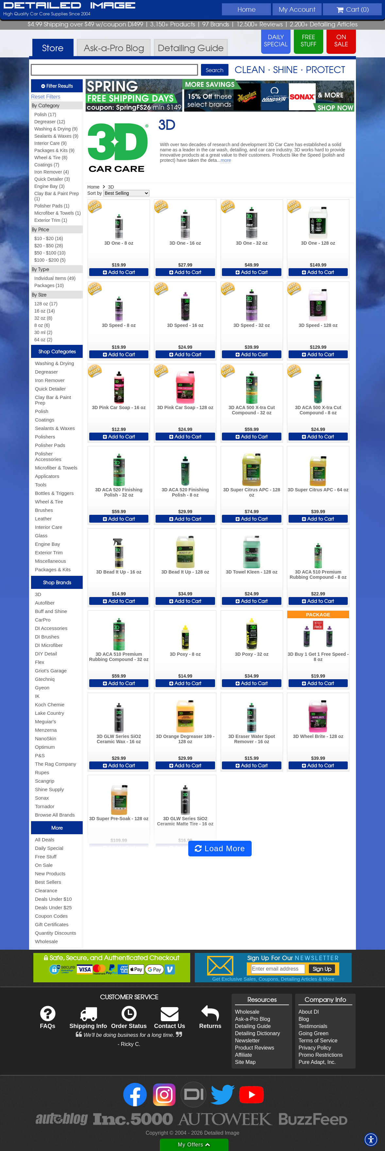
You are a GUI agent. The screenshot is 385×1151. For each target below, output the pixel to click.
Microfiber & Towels (56, 467)
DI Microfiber (49, 645)
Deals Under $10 (53, 899)
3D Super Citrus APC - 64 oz (318, 489)
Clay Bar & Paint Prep (53, 400)
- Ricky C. (129, 1044)
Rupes (42, 772)
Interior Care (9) (50, 143)
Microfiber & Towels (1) (57, 213)
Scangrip (44, 781)
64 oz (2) (43, 339)
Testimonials (312, 1026)
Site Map (245, 1062)
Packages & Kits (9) (54, 150)
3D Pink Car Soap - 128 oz (185, 407)
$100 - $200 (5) (50, 260)
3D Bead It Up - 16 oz (118, 572)
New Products (50, 873)
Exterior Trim (49, 552)
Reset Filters (45, 97)
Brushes (44, 510)
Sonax (42, 798)
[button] (371, 1139)
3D (38, 594)
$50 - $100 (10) (50, 252)
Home (247, 9)
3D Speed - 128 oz (318, 325)
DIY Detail (46, 653)
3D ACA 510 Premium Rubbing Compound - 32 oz (119, 657)
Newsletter (247, 1040)
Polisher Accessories (48, 456)
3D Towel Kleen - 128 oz (251, 572)
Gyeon (42, 687)
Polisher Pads (50, 445)
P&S (40, 755)
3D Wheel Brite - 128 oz (318, 736)
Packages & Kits (53, 569)
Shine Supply (49, 789)
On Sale (44, 865)
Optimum (45, 747)
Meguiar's (45, 721)
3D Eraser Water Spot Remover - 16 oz (251, 739)
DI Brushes (47, 636)
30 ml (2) (43, 332)
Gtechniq (45, 679)
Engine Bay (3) (49, 186)
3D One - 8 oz (118, 243)
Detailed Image (69, 6)
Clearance (46, 890)
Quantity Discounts (55, 933)
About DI (308, 1012)
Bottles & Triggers (54, 493)
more (226, 160)
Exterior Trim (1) (50, 220)
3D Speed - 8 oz (119, 325)
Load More (220, 848)
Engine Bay (47, 544)
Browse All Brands (55, 815)
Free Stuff (46, 856)
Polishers (45, 436)
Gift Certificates (52, 924)
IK (37, 696)
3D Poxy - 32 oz (252, 654)
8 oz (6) (42, 325)
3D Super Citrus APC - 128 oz (251, 492)
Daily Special (49, 848)
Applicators (47, 476)
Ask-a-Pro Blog (252, 1019)
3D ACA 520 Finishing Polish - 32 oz (118, 492)
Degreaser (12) (49, 121)
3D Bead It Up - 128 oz (185, 572)
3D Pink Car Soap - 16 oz (118, 407)
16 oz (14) (44, 311)
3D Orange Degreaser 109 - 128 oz (185, 739)
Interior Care (48, 527)
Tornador (44, 806)
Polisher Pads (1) (51, 205)
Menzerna (46, 730)
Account (297, 9)
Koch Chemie (49, 704)
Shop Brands (57, 582)
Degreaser (46, 372)
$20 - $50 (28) (48, 245)
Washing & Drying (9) (56, 128)
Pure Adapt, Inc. (317, 1062)
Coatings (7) (46, 164)
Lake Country (49, 713)
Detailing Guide (253, 1026)
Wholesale (46, 941)
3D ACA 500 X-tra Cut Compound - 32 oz (251, 410)
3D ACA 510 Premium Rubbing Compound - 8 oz (318, 574)
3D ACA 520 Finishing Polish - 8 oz (185, 492)
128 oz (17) (46, 303)
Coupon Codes (51, 916)
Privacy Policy (314, 1048)
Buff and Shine (51, 611)
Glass (41, 535)
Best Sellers (48, 882)
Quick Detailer (50, 388)
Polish (41, 411)
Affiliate (243, 1055)
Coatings (44, 419)
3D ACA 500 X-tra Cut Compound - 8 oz (318, 410)
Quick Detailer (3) (52, 179)
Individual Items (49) (54, 278)
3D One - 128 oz (318, 243)
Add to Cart (119, 272)
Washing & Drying (54, 363)
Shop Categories (57, 351)
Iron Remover (50, 380)
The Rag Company (55, 764)
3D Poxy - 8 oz (185, 654)
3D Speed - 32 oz (252, 325)
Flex (39, 662)
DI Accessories (51, 628)
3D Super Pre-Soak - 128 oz (118, 818)
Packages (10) (49, 285)
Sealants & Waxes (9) (56, 136)
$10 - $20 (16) (48, 238)
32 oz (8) (43, 318)
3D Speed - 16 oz (185, 325)
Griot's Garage (51, 670)
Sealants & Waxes (55, 428)
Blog (303, 1019)
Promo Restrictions (320, 1055)
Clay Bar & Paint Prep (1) (56, 196)
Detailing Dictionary (257, 1033)
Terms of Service (317, 1040)
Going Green (313, 1033)
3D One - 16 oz (185, 243)
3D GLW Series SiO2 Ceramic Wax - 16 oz (119, 739)
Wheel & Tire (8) (50, 157)
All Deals (44, 839)
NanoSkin (45, 738)
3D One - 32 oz (251, 243)
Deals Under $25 (53, 907)
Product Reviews (254, 1048)
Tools (40, 484)
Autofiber (45, 603)
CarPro (43, 619)
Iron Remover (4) (51, 172)
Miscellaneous (50, 561)
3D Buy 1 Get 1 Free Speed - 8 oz (318, 657)
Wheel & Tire (49, 501)
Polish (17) (45, 114)
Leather (43, 518)
